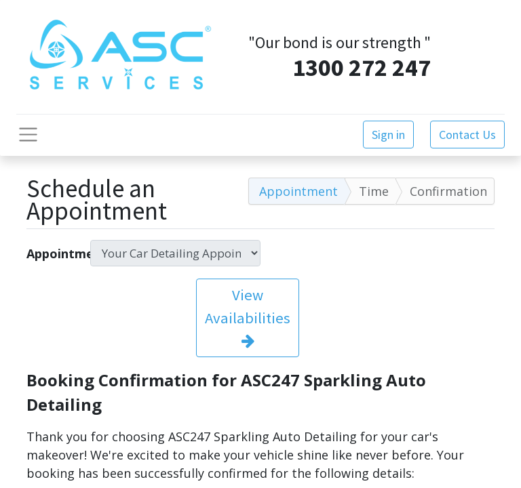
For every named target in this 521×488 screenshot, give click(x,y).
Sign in (388, 134)
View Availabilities (247, 317)
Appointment (53, 253)
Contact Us (467, 134)
